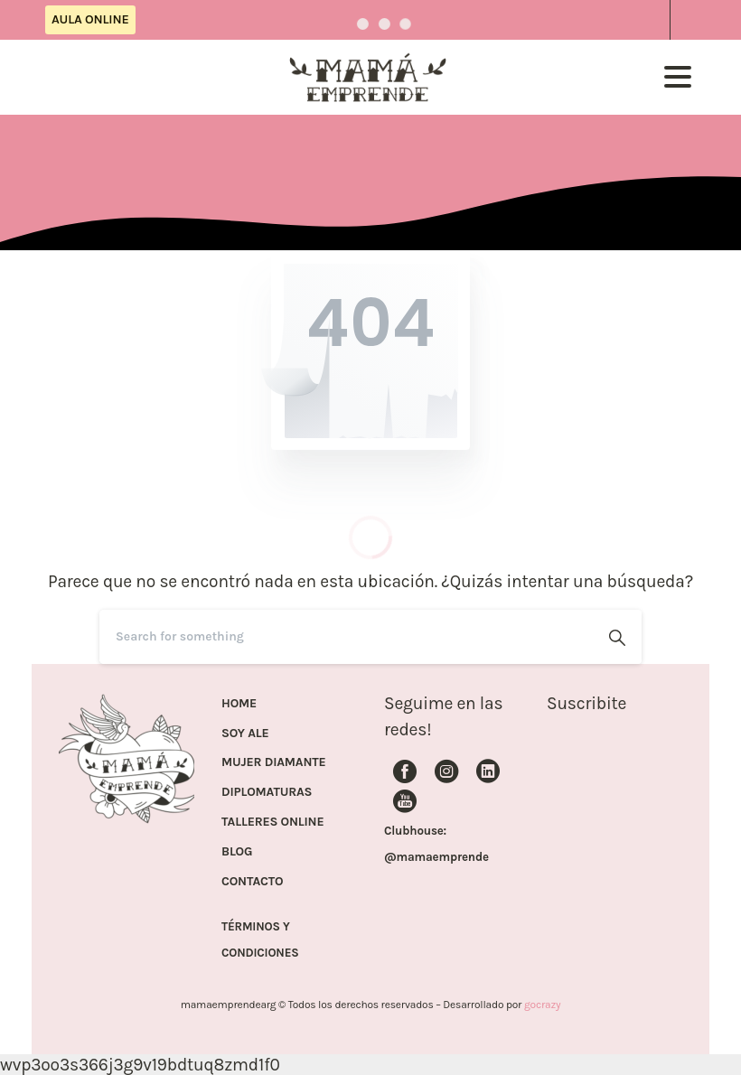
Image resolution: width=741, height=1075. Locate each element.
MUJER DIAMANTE (273, 762)
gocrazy (542, 1004)
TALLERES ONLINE (272, 822)
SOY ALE (245, 733)
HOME (239, 703)
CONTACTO (252, 881)
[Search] (346, 637)
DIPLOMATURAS (266, 792)
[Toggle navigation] (678, 76)
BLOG (236, 852)
